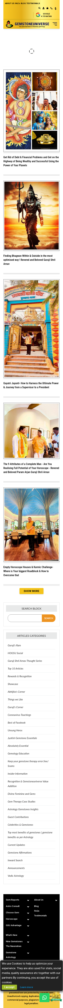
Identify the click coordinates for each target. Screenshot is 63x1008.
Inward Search (15, 860)
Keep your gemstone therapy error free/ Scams (28, 763)
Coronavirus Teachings (19, 714)
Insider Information (18, 773)
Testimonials (40, 915)
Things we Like (15, 699)
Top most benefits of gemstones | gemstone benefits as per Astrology (30, 835)
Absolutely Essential (18, 745)
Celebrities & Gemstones (20, 824)
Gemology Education (18, 753)
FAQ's (17, 3)
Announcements (16, 867)
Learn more (26, 987)
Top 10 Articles (15, 668)
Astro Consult (12, 906)
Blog (36, 906)
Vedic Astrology (16, 875)
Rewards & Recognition (20, 676)
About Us (38, 900)
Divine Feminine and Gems (21, 793)
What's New (11, 935)
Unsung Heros (15, 730)
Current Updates (16, 844)
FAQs (36, 911)
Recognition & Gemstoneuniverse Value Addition (28, 784)
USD (55, 8)
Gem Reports (12, 900)
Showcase (13, 683)
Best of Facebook (17, 722)
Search (48, 618)
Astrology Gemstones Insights (23, 809)
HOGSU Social (15, 653)
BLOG (23, 3)
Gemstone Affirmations (20, 852)
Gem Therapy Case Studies (21, 801)
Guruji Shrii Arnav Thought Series (25, 660)
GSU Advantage (14, 925)
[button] (54, 9)
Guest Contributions (18, 816)
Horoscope (11, 919)
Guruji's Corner (15, 707)
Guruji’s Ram (14, 645)
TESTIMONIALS (33, 3)
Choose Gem (12, 912)
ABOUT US (9, 3)
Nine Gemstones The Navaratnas (14, 943)
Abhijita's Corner (16, 691)
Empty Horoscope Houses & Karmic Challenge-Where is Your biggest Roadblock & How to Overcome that (28, 571)
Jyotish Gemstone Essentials (22, 738)
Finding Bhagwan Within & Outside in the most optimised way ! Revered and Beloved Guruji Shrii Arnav (29, 259)
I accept (9, 987)
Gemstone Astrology (11, 954)
